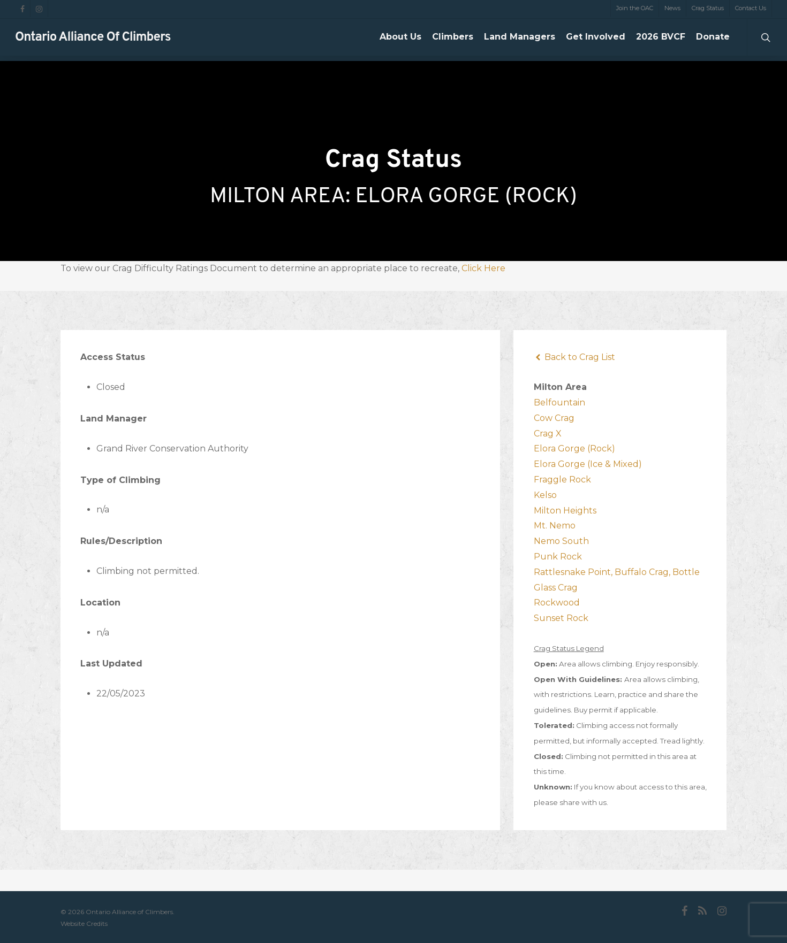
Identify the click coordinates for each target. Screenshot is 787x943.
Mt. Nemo (555, 525)
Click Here (483, 268)
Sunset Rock (561, 618)
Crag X (548, 433)
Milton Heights (565, 510)
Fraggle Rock (562, 479)
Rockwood (557, 602)
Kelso (545, 495)
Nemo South (561, 541)
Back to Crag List (574, 357)
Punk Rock (558, 556)
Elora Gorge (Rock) (574, 448)
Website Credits (84, 923)
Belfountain (559, 402)
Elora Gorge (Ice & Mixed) (588, 464)
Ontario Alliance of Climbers (93, 40)
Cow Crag (554, 418)
